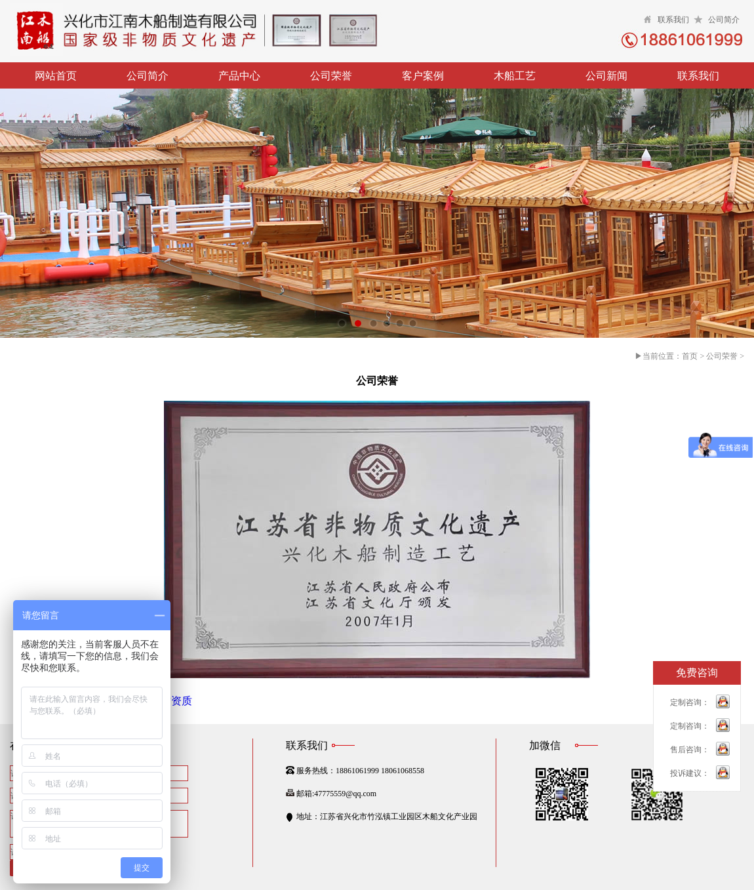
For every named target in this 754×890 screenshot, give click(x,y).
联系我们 (673, 19)
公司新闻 (606, 75)
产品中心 (239, 75)
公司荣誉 (331, 75)
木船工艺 (515, 75)
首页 (690, 356)
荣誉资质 (171, 700)
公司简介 (724, 19)
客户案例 (423, 75)
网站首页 (56, 75)
